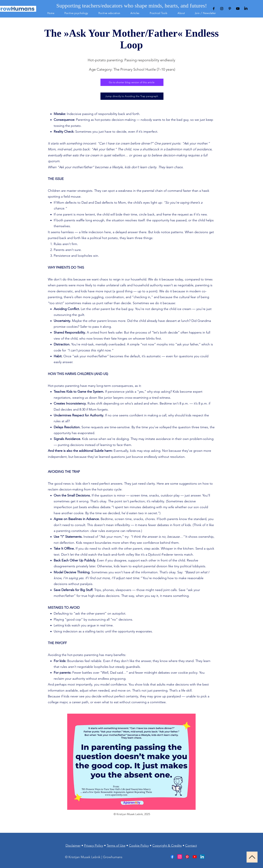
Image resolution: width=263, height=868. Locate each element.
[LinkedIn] (246, 9)
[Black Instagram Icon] (222, 9)
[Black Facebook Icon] (214, 9)
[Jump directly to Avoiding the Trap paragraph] (131, 96)
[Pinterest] (187, 856)
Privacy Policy (93, 846)
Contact (191, 846)
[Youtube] (238, 9)
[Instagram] (179, 856)
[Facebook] (172, 856)
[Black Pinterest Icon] (230, 9)
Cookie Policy (139, 846)
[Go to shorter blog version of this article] (131, 82)
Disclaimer (73, 846)
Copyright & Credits (167, 846)
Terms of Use (116, 846)
